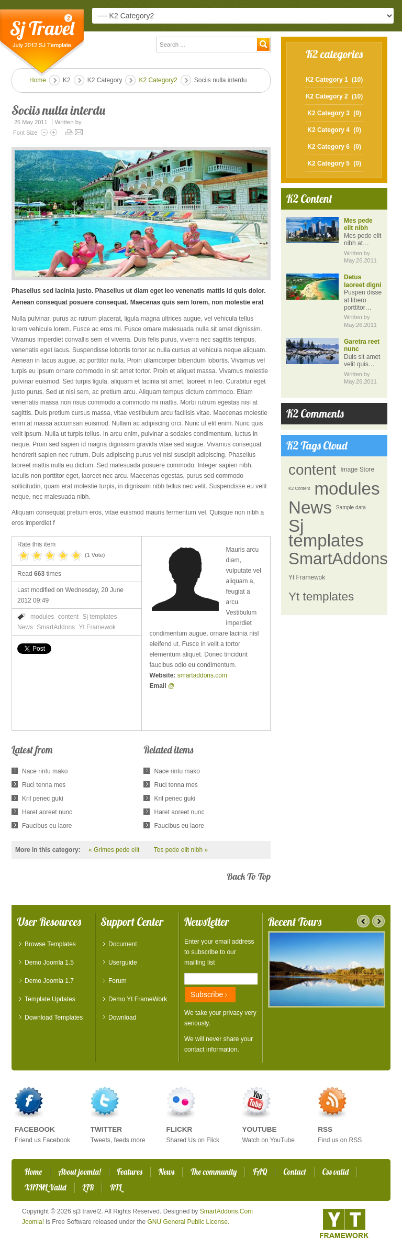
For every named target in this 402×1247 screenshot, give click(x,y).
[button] (141, 213)
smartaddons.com (202, 675)
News (25, 627)
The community (214, 1172)
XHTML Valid (45, 1188)
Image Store (357, 469)
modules (42, 616)
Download (122, 1017)
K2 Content (299, 488)
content (68, 616)
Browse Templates (50, 944)
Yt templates (321, 596)
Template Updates (50, 999)
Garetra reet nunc (361, 345)
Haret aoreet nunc (47, 812)
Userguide (122, 962)
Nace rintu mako (45, 771)
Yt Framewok (97, 627)
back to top (249, 876)
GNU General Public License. (188, 1222)
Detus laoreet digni (362, 281)
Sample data (351, 507)
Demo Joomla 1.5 (49, 962)
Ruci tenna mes (43, 785)
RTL (115, 1188)
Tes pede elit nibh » (181, 850)
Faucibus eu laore (47, 825)
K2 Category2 (158, 80)
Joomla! (33, 1222)
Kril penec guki (42, 798)
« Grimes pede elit (113, 850)
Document (122, 944)
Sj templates (99, 616)
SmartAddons (56, 627)
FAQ (260, 1172)
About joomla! (79, 1172)
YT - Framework (344, 1223)
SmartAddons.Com (226, 1211)
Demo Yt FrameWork (137, 999)
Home (37, 80)
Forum (117, 981)
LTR (88, 1188)
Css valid (335, 1172)
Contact (294, 1172)
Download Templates (54, 1017)
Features (129, 1172)
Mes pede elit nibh (358, 224)
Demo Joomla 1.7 (49, 981)
